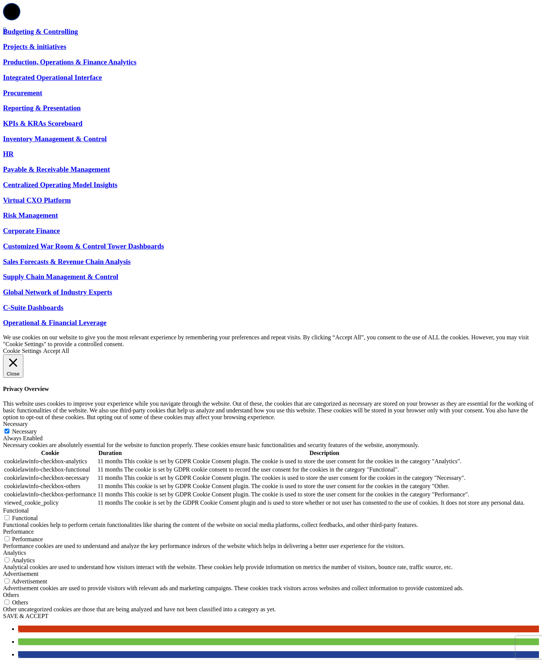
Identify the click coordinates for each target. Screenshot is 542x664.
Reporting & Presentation (42, 108)
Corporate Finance (31, 231)
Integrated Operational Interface (52, 77)
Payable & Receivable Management (56, 169)
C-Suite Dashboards (33, 307)
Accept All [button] (56, 351)
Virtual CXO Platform (37, 200)
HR (8, 154)
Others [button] (11, 595)
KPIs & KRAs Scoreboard (42, 123)
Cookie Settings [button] (22, 351)
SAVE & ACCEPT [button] (26, 616)
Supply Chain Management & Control (60, 277)
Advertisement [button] (20, 574)
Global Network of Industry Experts (57, 292)
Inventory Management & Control (55, 139)
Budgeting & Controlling (40, 31)
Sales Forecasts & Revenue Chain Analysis (67, 262)
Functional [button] (16, 510)
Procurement (22, 93)
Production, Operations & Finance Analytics (70, 62)
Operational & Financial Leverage (55, 323)
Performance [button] (18, 531)
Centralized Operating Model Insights (60, 185)
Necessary (24, 431)
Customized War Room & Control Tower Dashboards (83, 246)
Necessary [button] (15, 424)
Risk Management (30, 215)
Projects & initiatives (34, 46)
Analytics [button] (14, 553)
